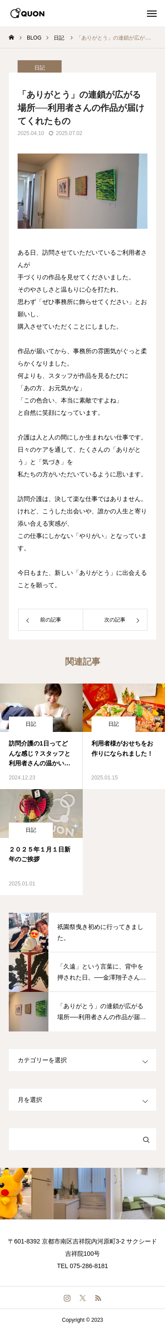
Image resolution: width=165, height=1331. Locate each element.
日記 (31, 724)
